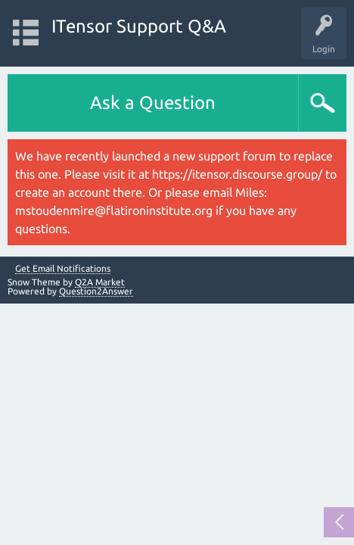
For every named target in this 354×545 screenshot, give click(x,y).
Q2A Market (100, 282)
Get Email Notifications (62, 268)
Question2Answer (96, 291)
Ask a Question (153, 102)
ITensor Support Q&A (138, 26)
